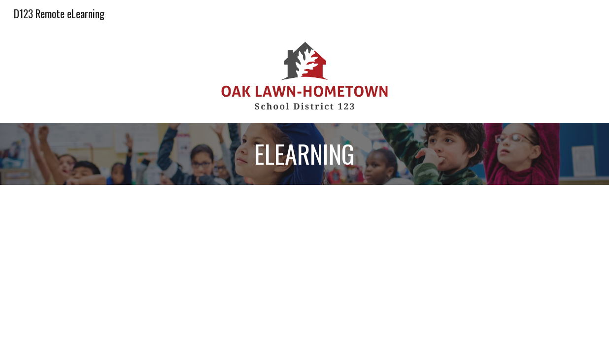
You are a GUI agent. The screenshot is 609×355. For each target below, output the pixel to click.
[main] (304, 154)
